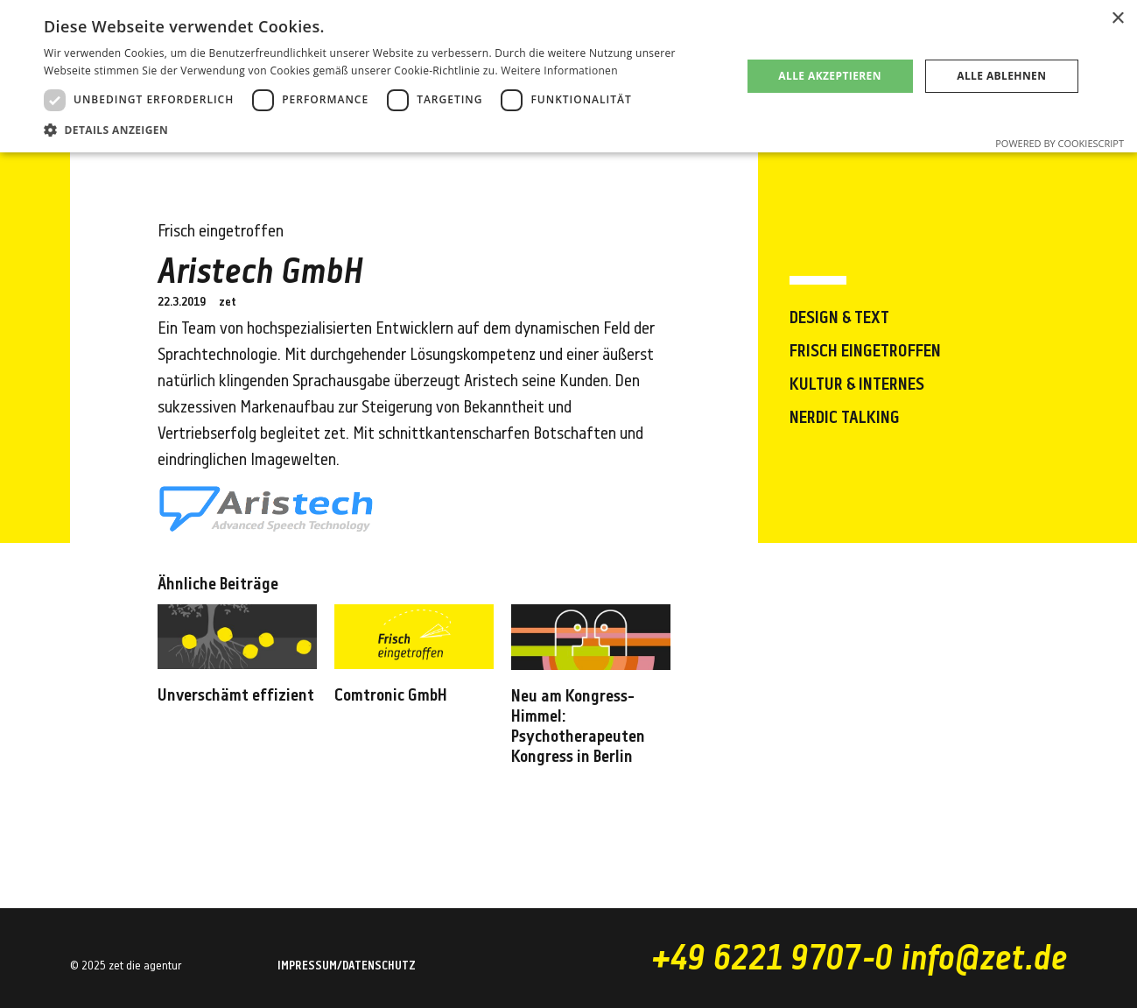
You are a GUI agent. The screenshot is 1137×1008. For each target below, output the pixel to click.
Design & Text (839, 319)
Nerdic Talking (845, 418)
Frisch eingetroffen (865, 352)
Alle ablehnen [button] (1001, 75)
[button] (382, 130)
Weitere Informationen (559, 70)
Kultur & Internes (857, 385)
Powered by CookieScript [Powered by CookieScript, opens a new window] (1059, 143)
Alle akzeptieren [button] (829, 75)
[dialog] (568, 76)
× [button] (1117, 18)
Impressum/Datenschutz (346, 967)
